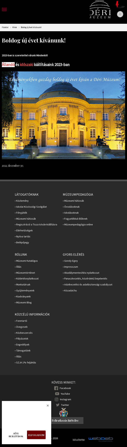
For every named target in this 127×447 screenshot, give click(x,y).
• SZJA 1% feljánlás (25, 362)
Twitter (65, 405)
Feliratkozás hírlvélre (65, 420)
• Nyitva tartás (22, 236)
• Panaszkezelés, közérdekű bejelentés (85, 278)
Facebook (65, 388)
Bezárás (45, 406)
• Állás (18, 266)
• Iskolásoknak (71, 212)
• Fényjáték (21, 212)
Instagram (65, 399)
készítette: (79, 439)
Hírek (14, 27)
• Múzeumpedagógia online (78, 224)
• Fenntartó (21, 320)
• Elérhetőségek (24, 230)
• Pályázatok (21, 338)
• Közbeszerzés (24, 332)
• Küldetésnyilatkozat (27, 278)
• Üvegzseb (21, 326)
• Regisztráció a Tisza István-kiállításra (36, 224)
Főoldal (5, 27)
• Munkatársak (22, 284)
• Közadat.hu (70, 290)
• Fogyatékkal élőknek (75, 218)
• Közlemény (22, 200)
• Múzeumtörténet (25, 272)
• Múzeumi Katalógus (26, 260)
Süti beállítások (16, 435)
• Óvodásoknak (71, 206)
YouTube (65, 393)
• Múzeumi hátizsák (25, 218)
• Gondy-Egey (70, 260)
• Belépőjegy (22, 242)
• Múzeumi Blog (23, 302)
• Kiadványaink (23, 296)
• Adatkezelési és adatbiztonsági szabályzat (87, 284)
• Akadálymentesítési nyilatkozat (81, 272)
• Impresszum (70, 266)
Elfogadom (36, 435)
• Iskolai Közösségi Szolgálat (31, 206)
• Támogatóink (23, 350)
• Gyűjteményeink (24, 290)
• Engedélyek (22, 344)
